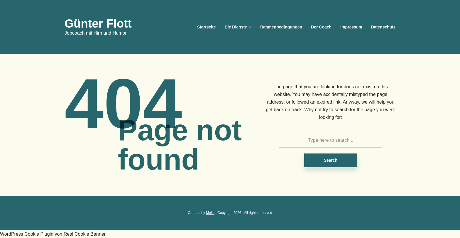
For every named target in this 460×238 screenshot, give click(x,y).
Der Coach (321, 27)
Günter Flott (98, 23)
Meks (210, 213)
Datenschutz (383, 27)
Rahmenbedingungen (281, 27)
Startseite (206, 27)
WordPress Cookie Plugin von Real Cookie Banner (53, 234)
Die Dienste (236, 27)
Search (331, 160)
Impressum (351, 27)
